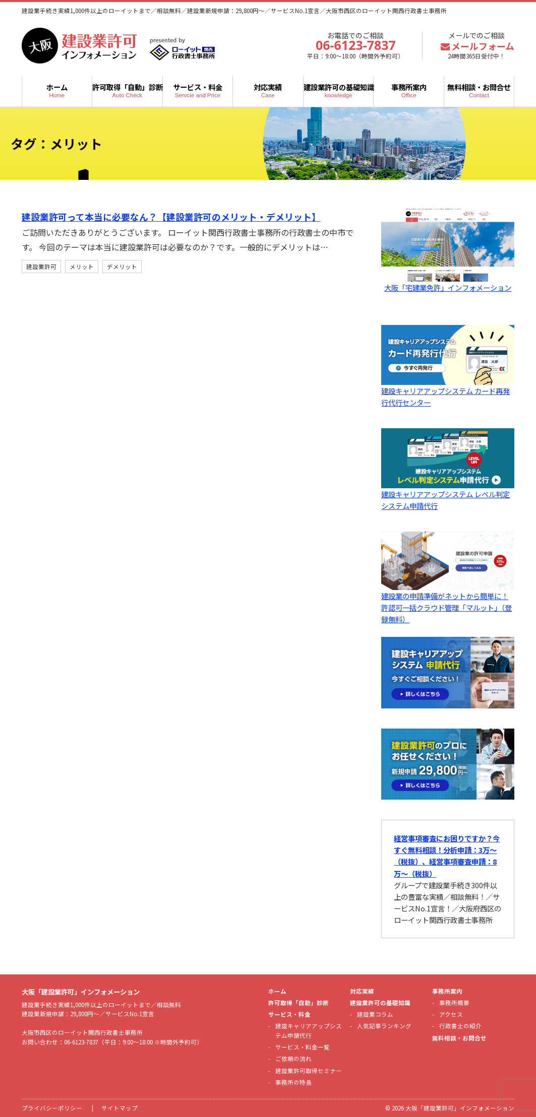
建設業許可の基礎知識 (339, 90)
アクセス (451, 1014)
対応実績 (268, 90)
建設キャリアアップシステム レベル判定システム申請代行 (447, 494)
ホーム (57, 90)
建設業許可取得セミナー (308, 1071)
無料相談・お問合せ (479, 90)
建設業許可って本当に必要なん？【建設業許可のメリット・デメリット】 (179, 217)
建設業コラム (375, 1014)
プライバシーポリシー (52, 1108)
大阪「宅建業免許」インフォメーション (447, 282)
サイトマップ (119, 1108)
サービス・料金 (198, 90)
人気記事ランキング (384, 1026)
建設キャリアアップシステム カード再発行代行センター (447, 391)
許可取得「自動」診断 (127, 90)
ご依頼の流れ (293, 1059)
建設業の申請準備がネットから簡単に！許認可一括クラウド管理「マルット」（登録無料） (447, 601)
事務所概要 (454, 1003)
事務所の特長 (293, 1082)
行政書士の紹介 (460, 1026)
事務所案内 (409, 90)
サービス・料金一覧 (302, 1047)
